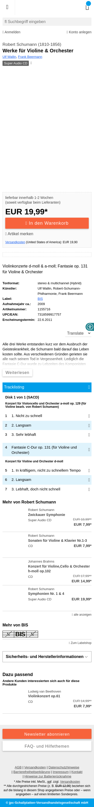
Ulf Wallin (9, 57)
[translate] (78, 333)
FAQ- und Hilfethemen (47, 746)
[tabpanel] (47, 444)
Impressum (61, 772)
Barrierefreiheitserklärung (31, 772)
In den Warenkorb (47, 223)
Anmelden (11, 32)
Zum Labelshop (80, 643)
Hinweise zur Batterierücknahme (47, 776)
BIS (40, 299)
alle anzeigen (81, 614)
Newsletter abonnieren (47, 734)
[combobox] (47, 22)
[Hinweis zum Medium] (31, 63)
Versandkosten (15, 242)
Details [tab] (47, 392)
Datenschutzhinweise (63, 767)
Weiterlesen (17, 372)
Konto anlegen (79, 32)
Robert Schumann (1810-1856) (32, 44)
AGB (18, 767)
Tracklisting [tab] (14, 387)
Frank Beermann (30, 57)
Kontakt (76, 772)
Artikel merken (19, 234)
